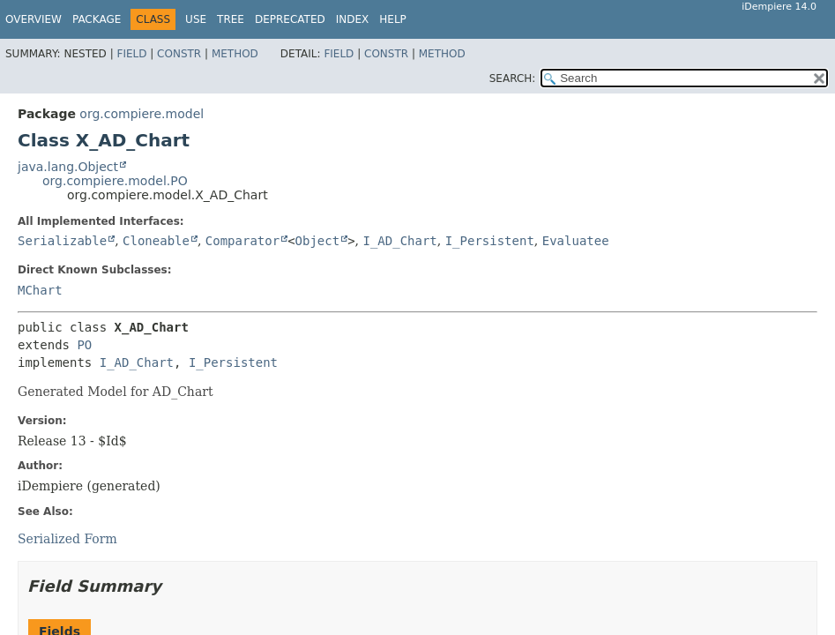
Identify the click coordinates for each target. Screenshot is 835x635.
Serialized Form (67, 539)
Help (392, 19)
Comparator (242, 241)
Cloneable (156, 241)
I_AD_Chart (399, 241)
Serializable (62, 241)
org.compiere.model (141, 114)
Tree (230, 19)
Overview (33, 19)
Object (317, 241)
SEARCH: (512, 78)
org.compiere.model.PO (115, 181)
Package (96, 19)
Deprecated (290, 19)
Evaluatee (575, 241)
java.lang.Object (68, 167)
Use (195, 19)
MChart (40, 290)
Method (235, 54)
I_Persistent (489, 241)
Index (352, 19)
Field (131, 54)
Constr (179, 54)
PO (84, 345)
